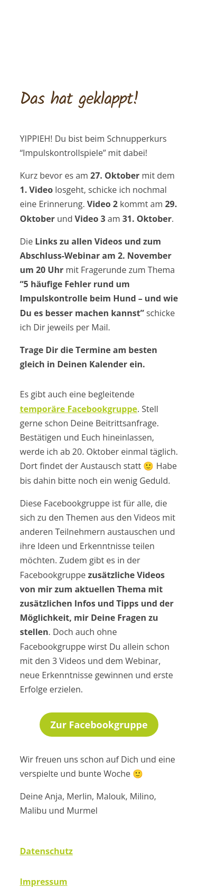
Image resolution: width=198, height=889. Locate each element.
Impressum (44, 881)
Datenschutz (46, 851)
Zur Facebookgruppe (98, 724)
